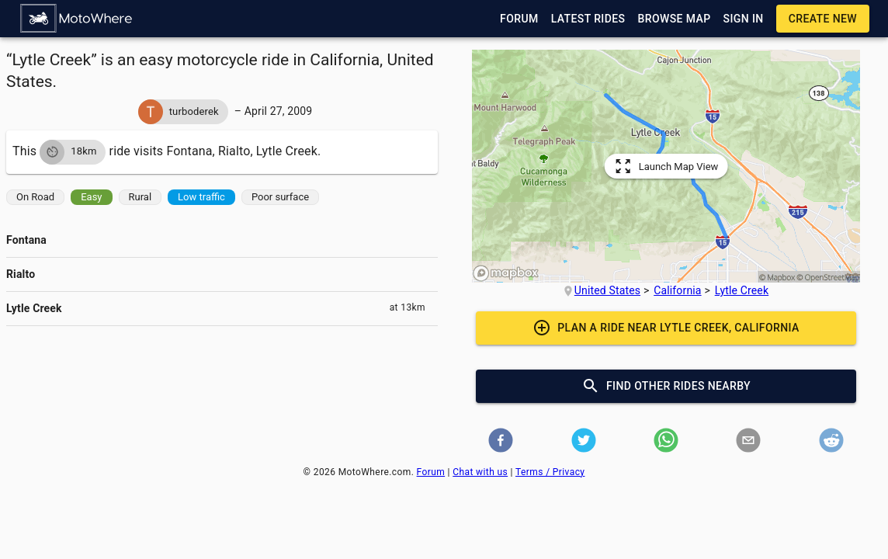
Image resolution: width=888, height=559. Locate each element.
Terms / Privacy (549, 472)
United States (607, 290)
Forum (431, 472)
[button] (77, 18)
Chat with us (480, 472)
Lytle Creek (741, 290)
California (677, 290)
